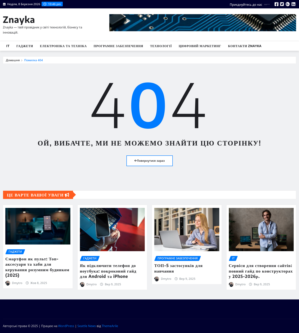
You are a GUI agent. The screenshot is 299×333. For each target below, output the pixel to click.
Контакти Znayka (245, 46)
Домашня (13, 60)
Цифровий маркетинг (200, 46)
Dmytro (17, 283)
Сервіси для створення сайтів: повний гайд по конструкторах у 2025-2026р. (261, 271)
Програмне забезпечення (118, 46)
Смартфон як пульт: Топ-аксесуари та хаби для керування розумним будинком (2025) (37, 267)
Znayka (19, 19)
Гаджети (24, 46)
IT (8, 46)
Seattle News (86, 326)
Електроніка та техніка (63, 46)
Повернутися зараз (149, 160)
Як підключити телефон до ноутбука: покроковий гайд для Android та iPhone (108, 271)
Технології (161, 46)
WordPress (66, 326)
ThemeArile (110, 326)
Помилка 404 (33, 60)
